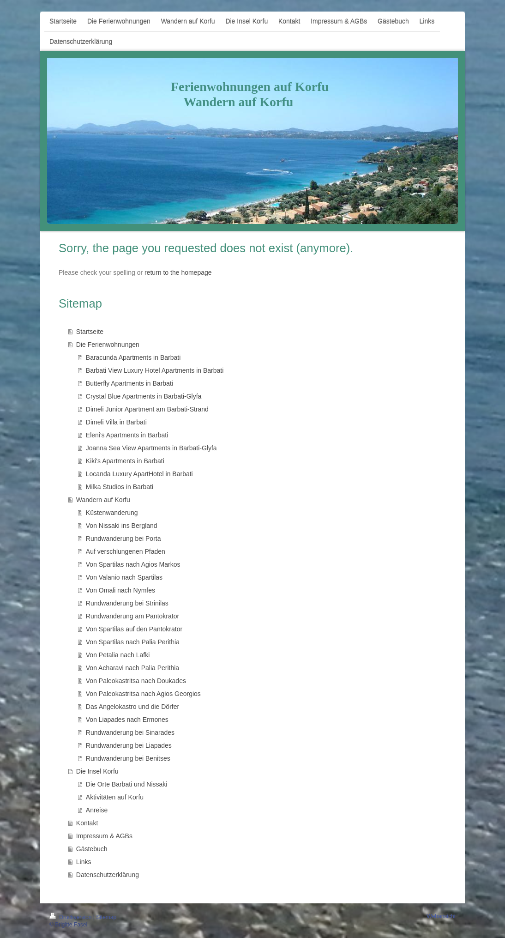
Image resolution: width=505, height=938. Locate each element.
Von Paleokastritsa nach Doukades (136, 680)
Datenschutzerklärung (107, 874)
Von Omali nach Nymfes (120, 590)
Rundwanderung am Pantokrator (132, 616)
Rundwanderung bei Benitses (128, 758)
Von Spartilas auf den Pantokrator (134, 629)
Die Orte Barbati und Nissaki (127, 784)
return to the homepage (178, 272)
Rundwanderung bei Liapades (129, 745)
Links (83, 861)
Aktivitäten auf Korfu (115, 797)
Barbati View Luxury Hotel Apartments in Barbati (155, 370)
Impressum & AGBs (104, 836)
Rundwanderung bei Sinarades (130, 732)
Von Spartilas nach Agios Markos (133, 564)
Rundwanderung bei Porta (123, 538)
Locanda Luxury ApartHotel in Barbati (139, 474)
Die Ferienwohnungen (107, 344)
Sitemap (106, 917)
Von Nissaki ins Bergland (121, 525)
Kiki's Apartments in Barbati (125, 461)
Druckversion (71, 917)
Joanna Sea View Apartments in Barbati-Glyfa (151, 448)
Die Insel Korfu (97, 771)
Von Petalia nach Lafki (118, 655)
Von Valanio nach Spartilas (124, 577)
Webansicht (441, 916)
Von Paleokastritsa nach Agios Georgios (143, 693)
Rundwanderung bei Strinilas (127, 603)
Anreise (97, 810)
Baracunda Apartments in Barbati (133, 357)
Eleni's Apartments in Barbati (127, 435)
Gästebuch (92, 849)
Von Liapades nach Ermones (127, 719)
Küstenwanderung (112, 512)
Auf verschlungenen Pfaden (125, 551)
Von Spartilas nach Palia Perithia (133, 642)
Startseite (89, 331)
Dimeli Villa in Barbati (116, 422)
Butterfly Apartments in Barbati (129, 383)
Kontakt (87, 823)
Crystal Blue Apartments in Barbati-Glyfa (144, 396)
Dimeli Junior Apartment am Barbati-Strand (147, 409)
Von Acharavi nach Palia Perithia (132, 668)
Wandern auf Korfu (103, 499)
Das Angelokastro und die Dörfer (132, 706)
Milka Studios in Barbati (119, 486)
